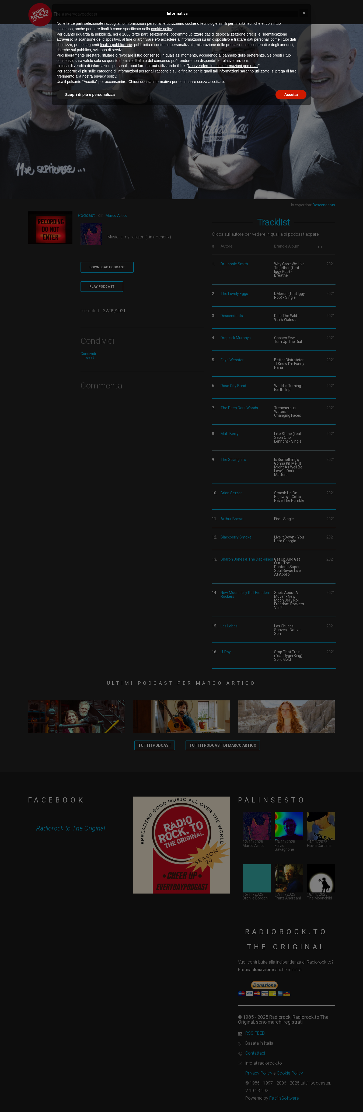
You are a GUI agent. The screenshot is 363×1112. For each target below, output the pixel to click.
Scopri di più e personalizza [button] (90, 94)
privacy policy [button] (105, 76)
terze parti (140, 34)
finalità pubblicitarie (116, 45)
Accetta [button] (291, 94)
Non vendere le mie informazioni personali (223, 66)
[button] (303, 13)
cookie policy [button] (161, 29)
